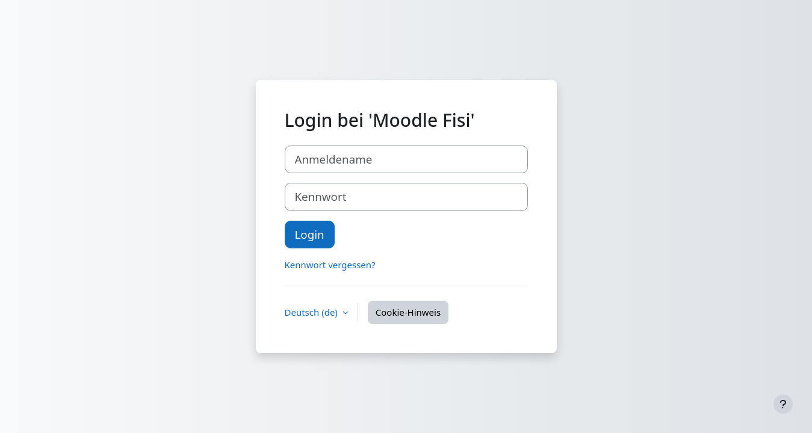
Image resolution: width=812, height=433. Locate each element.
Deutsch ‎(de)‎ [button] (312, 312)
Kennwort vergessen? (330, 265)
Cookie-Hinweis (408, 312)
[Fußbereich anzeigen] (783, 404)
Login (309, 234)
